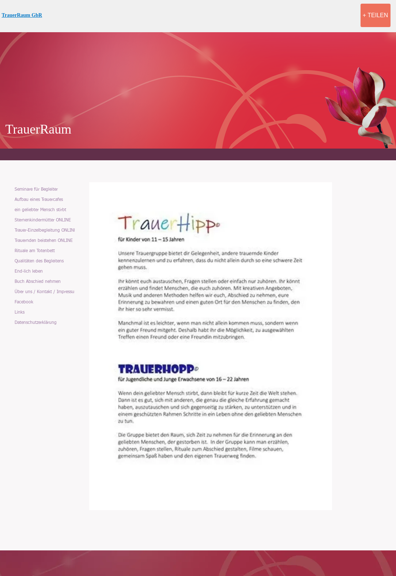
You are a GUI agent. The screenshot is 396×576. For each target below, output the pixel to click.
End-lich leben (29, 271)
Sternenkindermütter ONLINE (43, 220)
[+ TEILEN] (376, 15)
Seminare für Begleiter (36, 189)
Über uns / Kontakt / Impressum (46, 292)
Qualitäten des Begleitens (39, 261)
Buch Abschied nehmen (38, 282)
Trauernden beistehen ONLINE (44, 241)
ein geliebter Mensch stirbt (40, 210)
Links (19, 312)
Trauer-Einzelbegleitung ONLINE (45, 230)
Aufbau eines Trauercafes (39, 200)
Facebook (24, 302)
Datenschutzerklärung (36, 323)
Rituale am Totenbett (35, 251)
